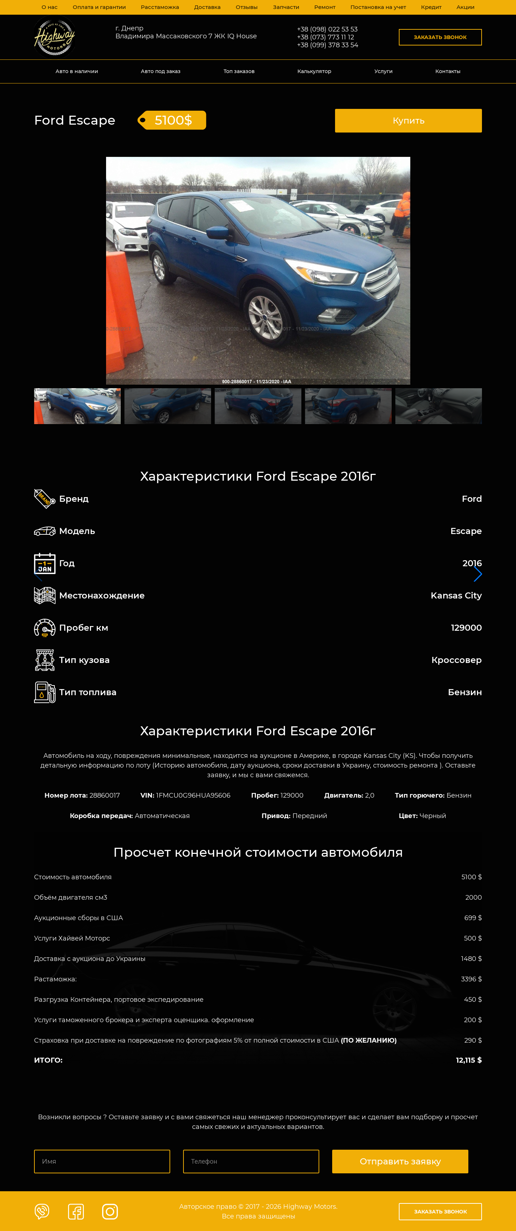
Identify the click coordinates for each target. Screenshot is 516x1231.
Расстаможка (159, 7)
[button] (478, 573)
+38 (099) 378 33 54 (327, 45)
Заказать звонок (440, 37)
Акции (464, 7)
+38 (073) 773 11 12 (325, 37)
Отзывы (244, 7)
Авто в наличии (77, 71)
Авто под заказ (161, 71)
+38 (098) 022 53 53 (327, 29)
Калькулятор (314, 71)
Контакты (447, 71)
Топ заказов (239, 71)
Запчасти (284, 7)
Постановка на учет (376, 7)
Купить (409, 119)
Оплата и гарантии (99, 7)
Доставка (205, 7)
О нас (49, 7)
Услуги (383, 71)
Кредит (429, 7)
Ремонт (323, 7)
